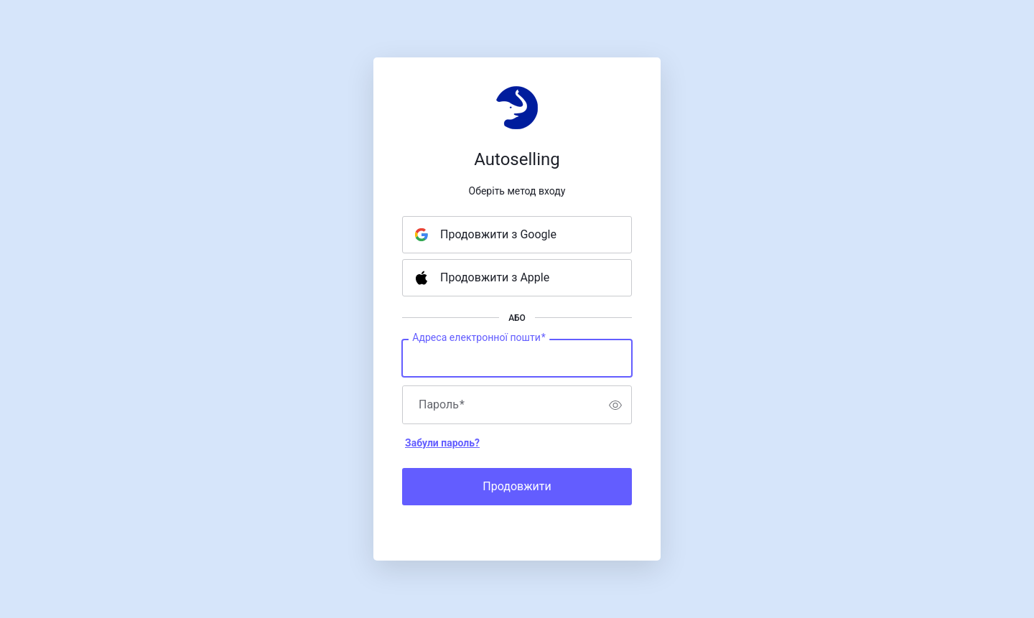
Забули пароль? (442, 443)
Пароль (442, 404)
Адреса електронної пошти (479, 338)
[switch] (615, 404)
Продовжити (517, 486)
